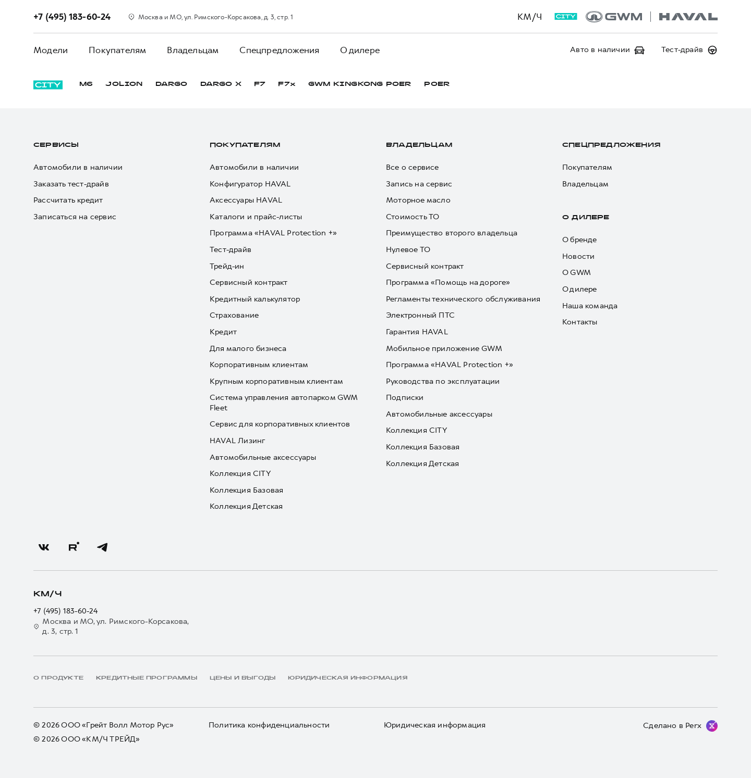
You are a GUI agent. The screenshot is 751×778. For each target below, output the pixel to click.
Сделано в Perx (672, 725)
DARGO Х (220, 84)
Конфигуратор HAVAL (250, 184)
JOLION (123, 84)
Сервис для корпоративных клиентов (280, 424)
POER (437, 84)
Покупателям (117, 50)
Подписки (405, 398)
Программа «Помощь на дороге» (448, 282)
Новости (578, 256)
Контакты (580, 322)
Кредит (223, 332)
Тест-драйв (230, 250)
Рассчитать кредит (68, 200)
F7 (259, 84)
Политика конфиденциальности (269, 725)
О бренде (579, 240)
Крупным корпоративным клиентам (276, 381)
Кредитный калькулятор (255, 299)
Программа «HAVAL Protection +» (273, 233)
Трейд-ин (227, 266)
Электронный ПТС (420, 315)
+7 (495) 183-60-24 (65, 611)
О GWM (576, 273)
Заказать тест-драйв (71, 184)
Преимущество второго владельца (451, 233)
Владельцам (193, 50)
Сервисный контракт (249, 282)
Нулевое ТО (408, 250)
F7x (287, 84)
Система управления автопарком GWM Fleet (284, 403)
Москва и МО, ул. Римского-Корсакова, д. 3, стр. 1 (111, 627)
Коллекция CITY (240, 474)
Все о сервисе (412, 167)
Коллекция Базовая (246, 490)
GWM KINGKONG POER (359, 84)
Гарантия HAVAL (417, 332)
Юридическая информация (435, 725)
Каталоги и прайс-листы (256, 217)
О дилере (360, 50)
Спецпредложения (279, 50)
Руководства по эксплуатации (443, 381)
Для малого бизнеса (248, 349)
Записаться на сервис (74, 217)
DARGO (171, 84)
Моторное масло (418, 200)
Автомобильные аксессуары (263, 457)
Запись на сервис (419, 184)
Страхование (234, 315)
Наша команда (589, 306)
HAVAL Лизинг (237, 441)
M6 (86, 84)
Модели (50, 50)
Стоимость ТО (412, 217)
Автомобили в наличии (78, 167)
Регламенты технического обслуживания (463, 299)
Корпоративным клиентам (259, 365)
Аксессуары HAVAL (246, 200)
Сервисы (56, 145)
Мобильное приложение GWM (444, 349)
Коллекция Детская (246, 506)
